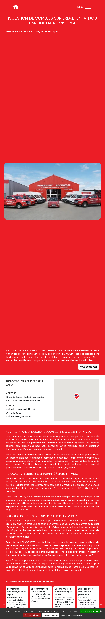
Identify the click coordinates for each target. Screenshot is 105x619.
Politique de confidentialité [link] (71, 615)
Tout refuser (31, 615)
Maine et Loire (31, 31)
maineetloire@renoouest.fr (20, 416)
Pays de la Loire (14, 31)
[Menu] (88, 7)
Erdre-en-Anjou (49, 31)
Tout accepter (90, 611)
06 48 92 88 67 (13, 412)
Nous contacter (88, 366)
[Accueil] (15, 6)
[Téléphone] (88, 606)
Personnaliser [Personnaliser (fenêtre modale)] (51, 615)
